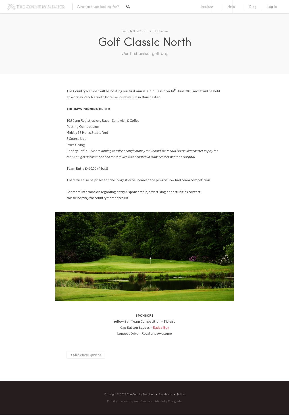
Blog (253, 7)
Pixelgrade (174, 401)
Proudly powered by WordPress (127, 401)
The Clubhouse (157, 31)
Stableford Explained (87, 355)
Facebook (165, 394)
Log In (272, 7)
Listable (159, 401)
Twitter (181, 394)
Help (231, 7)
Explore (207, 7)
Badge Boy (161, 327)
